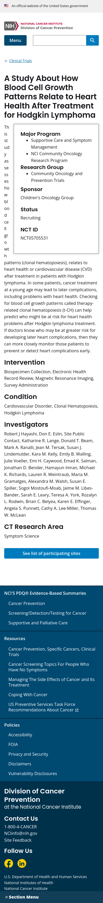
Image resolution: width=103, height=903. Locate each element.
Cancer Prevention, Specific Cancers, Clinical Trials (51, 651)
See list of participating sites (51, 553)
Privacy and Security (28, 754)
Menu (15, 40)
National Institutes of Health (28, 882)
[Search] (92, 40)
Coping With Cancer (27, 694)
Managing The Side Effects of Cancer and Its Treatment (51, 682)
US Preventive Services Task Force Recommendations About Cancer (41, 707)
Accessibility (20, 735)
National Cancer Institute (26, 888)
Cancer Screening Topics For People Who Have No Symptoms (48, 667)
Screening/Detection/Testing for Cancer (47, 613)
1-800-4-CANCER (20, 827)
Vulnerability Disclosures (32, 773)
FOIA (13, 744)
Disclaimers (19, 764)
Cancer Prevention (26, 603)
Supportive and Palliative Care (38, 623)
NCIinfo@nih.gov (20, 833)
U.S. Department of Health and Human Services (45, 876)
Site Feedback (17, 840)
